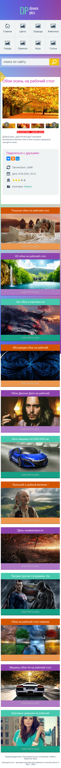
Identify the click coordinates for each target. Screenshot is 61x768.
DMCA (52, 757)
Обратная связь (30, 759)
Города (7, 45)
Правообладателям (13, 757)
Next (54, 124)
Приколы (22, 45)
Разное (28, 186)
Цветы (22, 28)
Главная (7, 28)
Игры (38, 45)
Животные (53, 28)
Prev (6, 124)
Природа (38, 28)
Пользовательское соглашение (35, 757)
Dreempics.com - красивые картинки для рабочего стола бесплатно (29, 762)
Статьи (53, 45)
